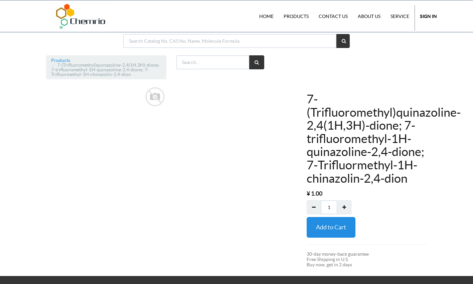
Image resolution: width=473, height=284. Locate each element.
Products (60, 60)
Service (399, 16)
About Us (369, 16)
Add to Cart (331, 227)
